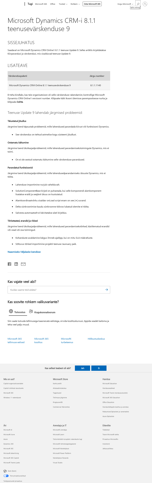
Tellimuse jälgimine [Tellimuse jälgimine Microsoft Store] (60, 397)
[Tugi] (30, 4)
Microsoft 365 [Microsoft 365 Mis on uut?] (8, 393)
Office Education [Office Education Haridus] (108, 402)
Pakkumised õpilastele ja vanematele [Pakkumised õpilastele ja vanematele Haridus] (116, 411)
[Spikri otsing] (138, 3)
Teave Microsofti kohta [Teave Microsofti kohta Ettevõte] (111, 434)
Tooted (62, 4)
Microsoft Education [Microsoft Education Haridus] (110, 383)
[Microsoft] (14, 4)
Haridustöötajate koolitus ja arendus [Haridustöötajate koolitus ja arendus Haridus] (116, 407)
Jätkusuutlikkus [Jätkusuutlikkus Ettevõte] (108, 448)
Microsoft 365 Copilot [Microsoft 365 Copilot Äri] (11, 458)
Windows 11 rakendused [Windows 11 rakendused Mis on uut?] (12, 397)
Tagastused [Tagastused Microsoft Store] (57, 393)
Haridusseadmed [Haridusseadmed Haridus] (109, 388)
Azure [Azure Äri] (6, 439)
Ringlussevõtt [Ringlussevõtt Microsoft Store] (58, 402)
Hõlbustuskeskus (96, 338)
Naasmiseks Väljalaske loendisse (24, 251)
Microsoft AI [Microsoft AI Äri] (8, 430)
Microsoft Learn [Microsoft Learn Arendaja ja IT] (58, 434)
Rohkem (74, 4)
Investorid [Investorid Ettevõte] (106, 444)
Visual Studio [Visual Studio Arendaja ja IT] (57, 462)
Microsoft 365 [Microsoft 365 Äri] (8, 448)
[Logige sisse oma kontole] (144, 3)
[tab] (18, 312)
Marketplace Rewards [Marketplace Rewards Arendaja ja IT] (60, 458)
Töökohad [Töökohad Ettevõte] (106, 430)
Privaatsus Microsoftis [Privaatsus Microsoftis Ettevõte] (110, 439)
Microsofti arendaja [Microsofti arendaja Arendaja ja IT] (60, 430)
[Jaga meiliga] (22, 263)
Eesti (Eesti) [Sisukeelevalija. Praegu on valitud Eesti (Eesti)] (12, 471)
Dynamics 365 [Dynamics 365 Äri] (8, 444)
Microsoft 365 (41, 4)
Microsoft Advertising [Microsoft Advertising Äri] (11, 453)
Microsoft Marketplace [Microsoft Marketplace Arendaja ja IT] (61, 448)
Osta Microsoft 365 (92, 4)
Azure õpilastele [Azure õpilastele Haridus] (108, 416)
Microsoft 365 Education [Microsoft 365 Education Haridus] (111, 397)
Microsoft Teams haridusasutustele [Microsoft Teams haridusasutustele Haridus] (115, 393)
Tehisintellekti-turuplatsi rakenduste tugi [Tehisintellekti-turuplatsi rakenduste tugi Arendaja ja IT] (67, 439)
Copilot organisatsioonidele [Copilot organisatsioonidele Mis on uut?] (13, 383)
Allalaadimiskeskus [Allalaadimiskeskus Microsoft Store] (59, 388)
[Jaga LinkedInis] (15, 263)
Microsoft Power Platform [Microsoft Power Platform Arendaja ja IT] (62, 453)
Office (52, 4)
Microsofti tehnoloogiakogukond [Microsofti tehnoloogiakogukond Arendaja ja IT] (64, 444)
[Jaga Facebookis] (10, 263)
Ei (99, 368)
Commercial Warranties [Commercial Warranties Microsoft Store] (61, 407)
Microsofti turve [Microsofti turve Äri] (9, 434)
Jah (82, 368)
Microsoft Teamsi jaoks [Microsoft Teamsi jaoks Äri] (12, 462)
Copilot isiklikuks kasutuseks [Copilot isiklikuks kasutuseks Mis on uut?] (14, 388)
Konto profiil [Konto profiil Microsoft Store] (57, 383)
